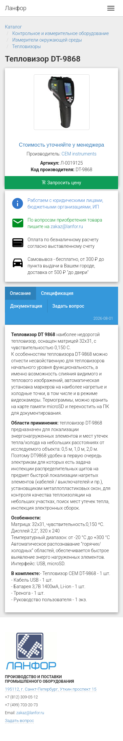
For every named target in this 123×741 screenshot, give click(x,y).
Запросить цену (61, 182)
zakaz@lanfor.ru (67, 226)
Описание (20, 293)
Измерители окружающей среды (47, 40)
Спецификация (57, 293)
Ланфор (16, 8)
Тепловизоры (26, 46)
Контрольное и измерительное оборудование (60, 33)
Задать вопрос (68, 306)
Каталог (13, 26)
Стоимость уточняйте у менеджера (61, 145)
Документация (26, 306)
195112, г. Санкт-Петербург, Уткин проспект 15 (50, 689)
